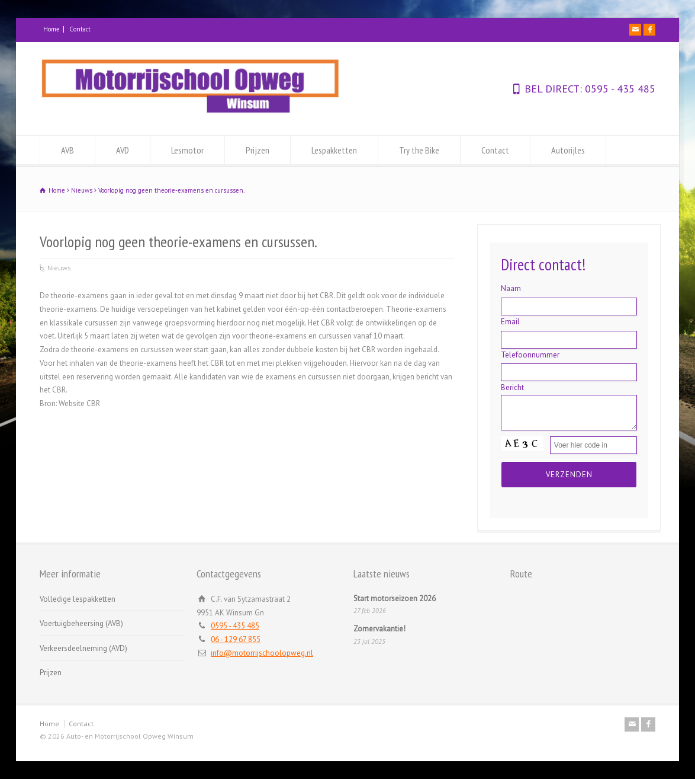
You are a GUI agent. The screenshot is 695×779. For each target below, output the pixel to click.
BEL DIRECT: (553, 88)
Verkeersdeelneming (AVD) (83, 648)
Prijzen (257, 150)
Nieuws (59, 267)
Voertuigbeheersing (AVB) (81, 623)
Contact (80, 29)
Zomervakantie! (379, 629)
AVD (122, 150)
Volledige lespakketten (77, 599)
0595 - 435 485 (618, 88)
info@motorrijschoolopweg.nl (262, 653)
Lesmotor (187, 150)
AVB (67, 150)
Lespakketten (334, 150)
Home (51, 29)
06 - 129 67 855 (235, 639)
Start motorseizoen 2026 (394, 598)
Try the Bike (419, 150)
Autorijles (568, 150)
